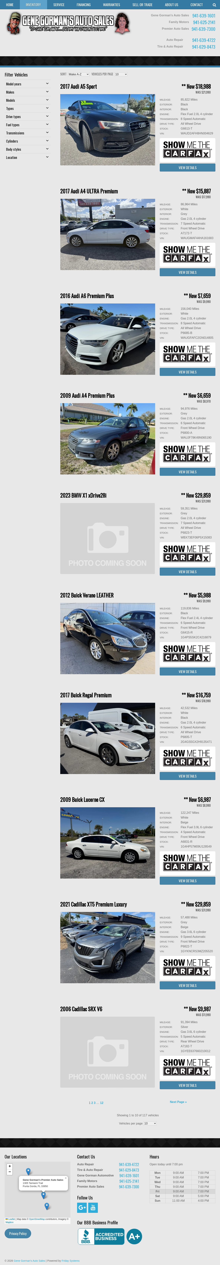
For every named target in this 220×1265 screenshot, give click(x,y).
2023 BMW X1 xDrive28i (83, 495)
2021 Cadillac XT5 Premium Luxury (93, 904)
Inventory (33, 4)
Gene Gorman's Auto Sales (29, 1260)
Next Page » (178, 1102)
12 (101, 1102)
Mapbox (10, 1222)
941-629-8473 (203, 46)
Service (58, 4)
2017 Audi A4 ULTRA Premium (89, 191)
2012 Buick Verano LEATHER (87, 595)
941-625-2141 (204, 22)
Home (10, 4)
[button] (46, 1206)
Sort (63, 74)
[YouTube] (93, 1208)
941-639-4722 (203, 40)
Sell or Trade (143, 4)
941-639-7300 (203, 28)
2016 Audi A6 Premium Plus (87, 296)
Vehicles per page (102, 74)
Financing (84, 4)
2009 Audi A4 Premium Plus (87, 395)
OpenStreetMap (37, 1219)
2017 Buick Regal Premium (85, 695)
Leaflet (10, 1219)
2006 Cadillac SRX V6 (81, 1009)
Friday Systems (71, 1260)
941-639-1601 (203, 15)
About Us (171, 4)
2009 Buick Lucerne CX (82, 799)
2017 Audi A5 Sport (78, 86)
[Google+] (82, 1208)
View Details (188, 167)
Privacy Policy (18, 1233)
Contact (197, 4)
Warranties (111, 4)
